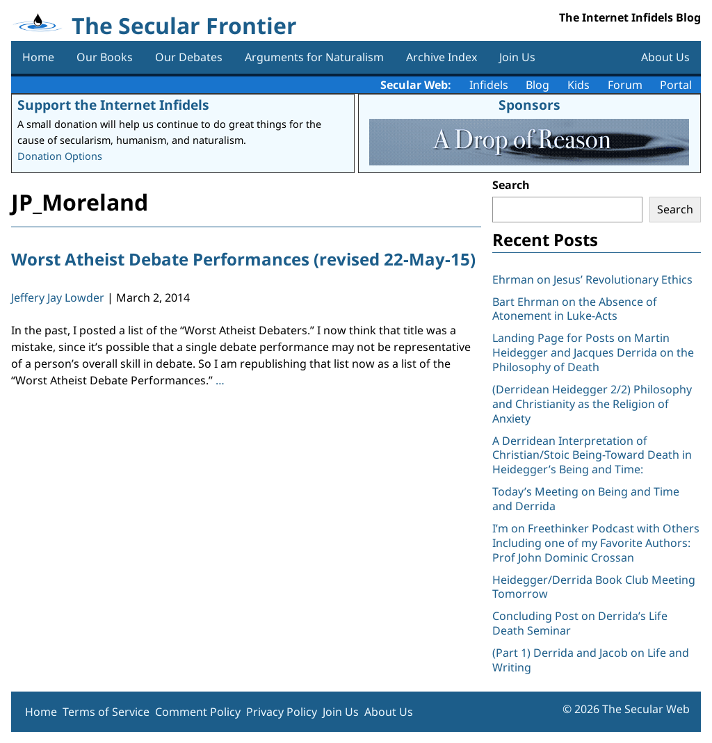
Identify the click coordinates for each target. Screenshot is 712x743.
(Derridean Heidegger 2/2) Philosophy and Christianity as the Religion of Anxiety (592, 404)
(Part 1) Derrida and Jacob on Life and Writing (590, 660)
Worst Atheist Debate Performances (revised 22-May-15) (243, 258)
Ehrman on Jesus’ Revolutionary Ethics (592, 279)
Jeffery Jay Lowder (57, 297)
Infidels (488, 84)
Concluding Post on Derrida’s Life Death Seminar (580, 623)
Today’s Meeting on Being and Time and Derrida (585, 499)
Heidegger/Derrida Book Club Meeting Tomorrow (593, 587)
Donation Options (59, 156)
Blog (537, 84)
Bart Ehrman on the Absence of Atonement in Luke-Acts (574, 309)
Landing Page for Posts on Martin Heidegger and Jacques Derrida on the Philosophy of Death (593, 352)
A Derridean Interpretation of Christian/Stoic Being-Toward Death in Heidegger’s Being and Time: (592, 455)
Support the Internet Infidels (113, 104)
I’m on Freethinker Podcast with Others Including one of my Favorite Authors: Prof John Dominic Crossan (595, 543)
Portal (676, 84)
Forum (625, 84)
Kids (578, 84)
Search (511, 185)
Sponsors (529, 104)
